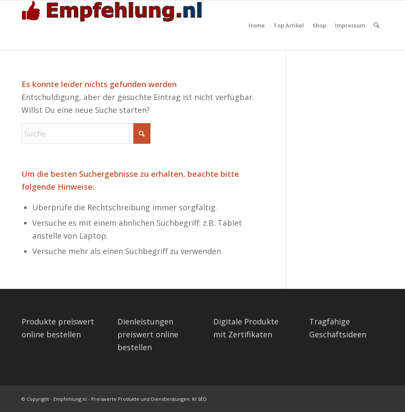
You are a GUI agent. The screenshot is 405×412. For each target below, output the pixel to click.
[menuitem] (256, 25)
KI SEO (199, 399)
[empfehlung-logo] (113, 25)
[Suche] (376, 25)
